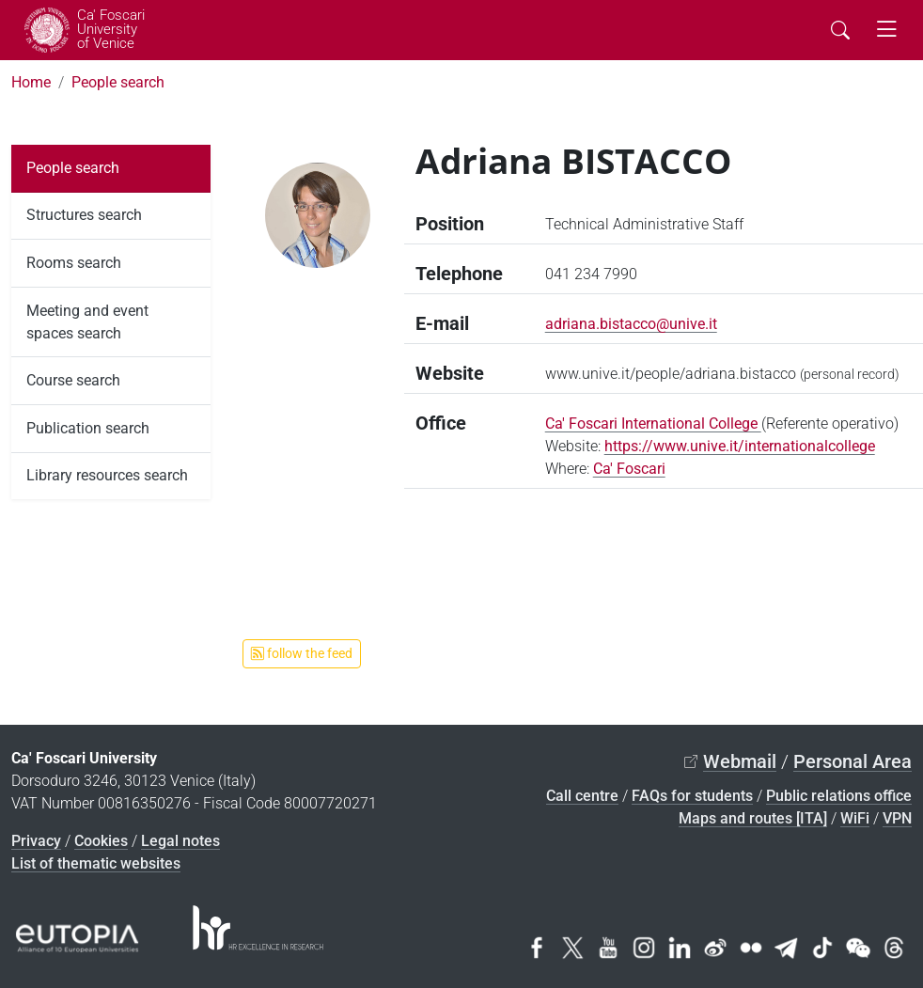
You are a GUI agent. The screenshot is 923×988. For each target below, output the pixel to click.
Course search (73, 380)
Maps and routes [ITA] (753, 818)
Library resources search (107, 475)
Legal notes (180, 841)
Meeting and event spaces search (87, 322)
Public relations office (839, 796)
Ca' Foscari (629, 469)
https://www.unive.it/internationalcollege (739, 446)
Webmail (739, 761)
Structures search (84, 215)
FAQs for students (692, 796)
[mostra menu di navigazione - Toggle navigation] (886, 29)
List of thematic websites (95, 863)
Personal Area (852, 761)
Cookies (101, 841)
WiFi (854, 818)
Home (31, 82)
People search (117, 82)
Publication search (87, 428)
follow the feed (301, 653)
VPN (897, 818)
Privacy (36, 841)
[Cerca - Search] (840, 29)
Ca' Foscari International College (653, 423)
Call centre (582, 796)
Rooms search (73, 263)
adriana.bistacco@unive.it (631, 324)
